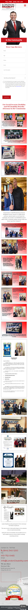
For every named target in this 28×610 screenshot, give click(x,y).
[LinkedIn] (23, 609)
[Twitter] (22, 609)
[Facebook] (20, 609)
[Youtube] (25, 609)
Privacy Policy (18, 86)
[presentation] (12, 91)
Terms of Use (17, 608)
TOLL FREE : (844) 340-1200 (14, 2)
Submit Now (6, 97)
